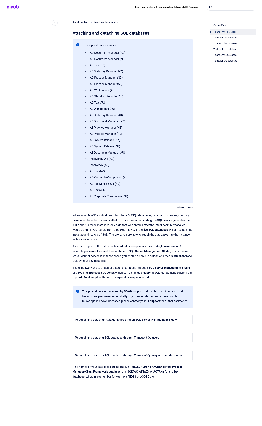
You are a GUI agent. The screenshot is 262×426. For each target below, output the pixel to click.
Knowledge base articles (106, 22)
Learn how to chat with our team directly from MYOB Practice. (166, 7)
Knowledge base (81, 22)
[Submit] (210, 7)
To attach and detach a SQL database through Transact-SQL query (132, 337)
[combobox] (231, 7)
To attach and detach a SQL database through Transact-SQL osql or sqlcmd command (132, 355)
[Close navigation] (55, 23)
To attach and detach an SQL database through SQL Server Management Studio (132, 319)
